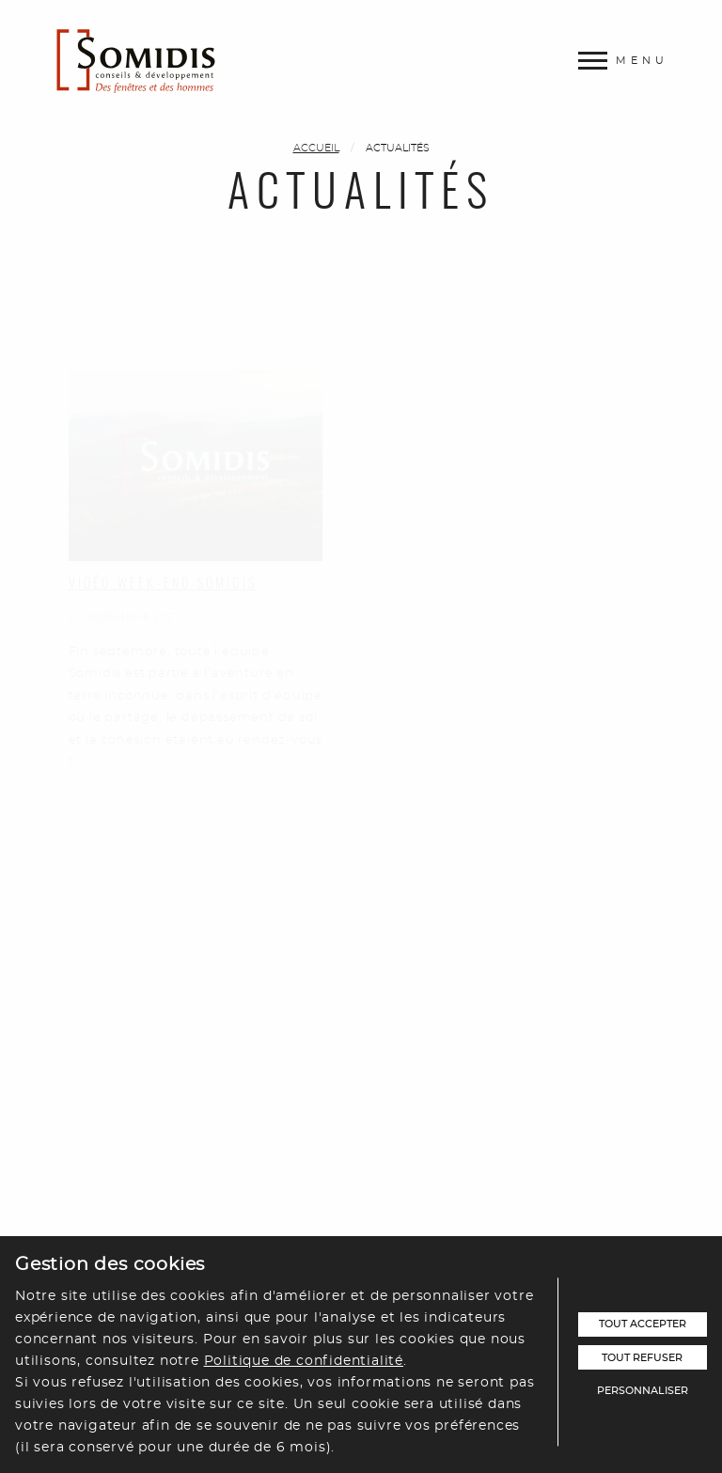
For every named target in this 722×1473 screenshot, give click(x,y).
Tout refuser (642, 1358)
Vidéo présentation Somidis (178, 1071)
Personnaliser (642, 1391)
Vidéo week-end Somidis (163, 529)
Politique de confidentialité (303, 1361)
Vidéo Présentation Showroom (520, 548)
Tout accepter (642, 1324)
